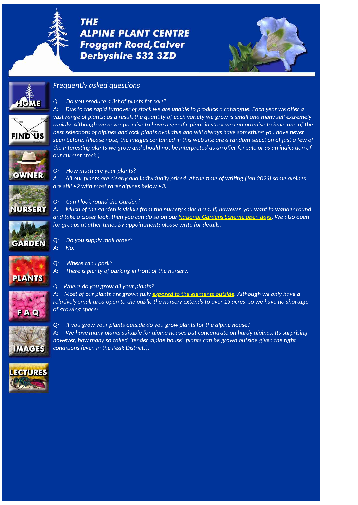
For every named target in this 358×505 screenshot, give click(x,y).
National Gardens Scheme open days (225, 217)
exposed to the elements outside (193, 294)
